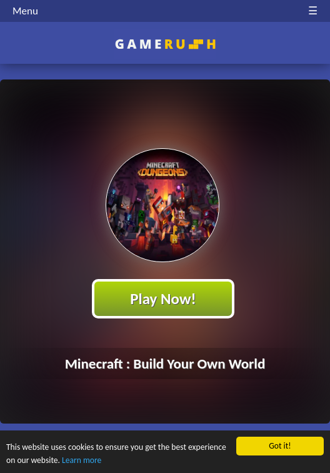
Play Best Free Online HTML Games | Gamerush (165, 44)
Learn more (81, 460)
